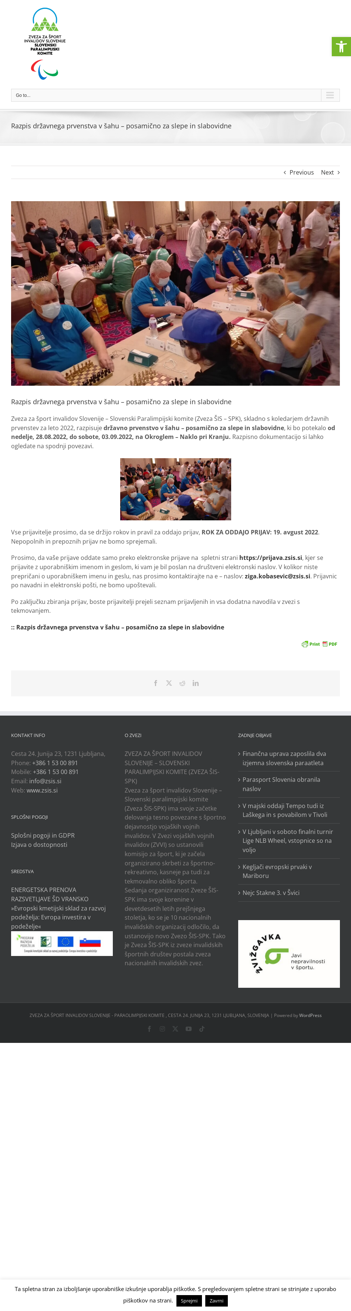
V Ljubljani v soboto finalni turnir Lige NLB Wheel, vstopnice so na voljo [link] (288, 841)
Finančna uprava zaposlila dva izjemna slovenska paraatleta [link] (284, 758)
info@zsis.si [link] (45, 781)
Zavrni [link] (216, 1300)
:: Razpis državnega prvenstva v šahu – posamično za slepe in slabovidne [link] (117, 627)
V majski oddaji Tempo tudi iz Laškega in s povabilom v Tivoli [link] (285, 810)
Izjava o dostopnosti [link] (39, 845)
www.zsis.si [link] (42, 790)
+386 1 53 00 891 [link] (55, 763)
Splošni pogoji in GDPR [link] (43, 835)
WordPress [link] (310, 1015)
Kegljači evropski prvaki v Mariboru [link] (277, 871)
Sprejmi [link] (189, 1300)
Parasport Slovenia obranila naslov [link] (281, 784)
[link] (341, 46)
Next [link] (327, 172)
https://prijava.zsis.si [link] (270, 558)
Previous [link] (302, 172)
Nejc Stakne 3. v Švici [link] (271, 893)
